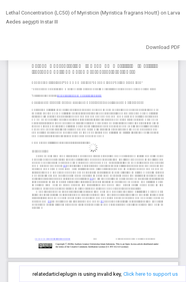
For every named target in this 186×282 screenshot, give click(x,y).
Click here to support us (150, 274)
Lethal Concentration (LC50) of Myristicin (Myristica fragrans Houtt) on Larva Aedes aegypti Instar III (93, 17)
